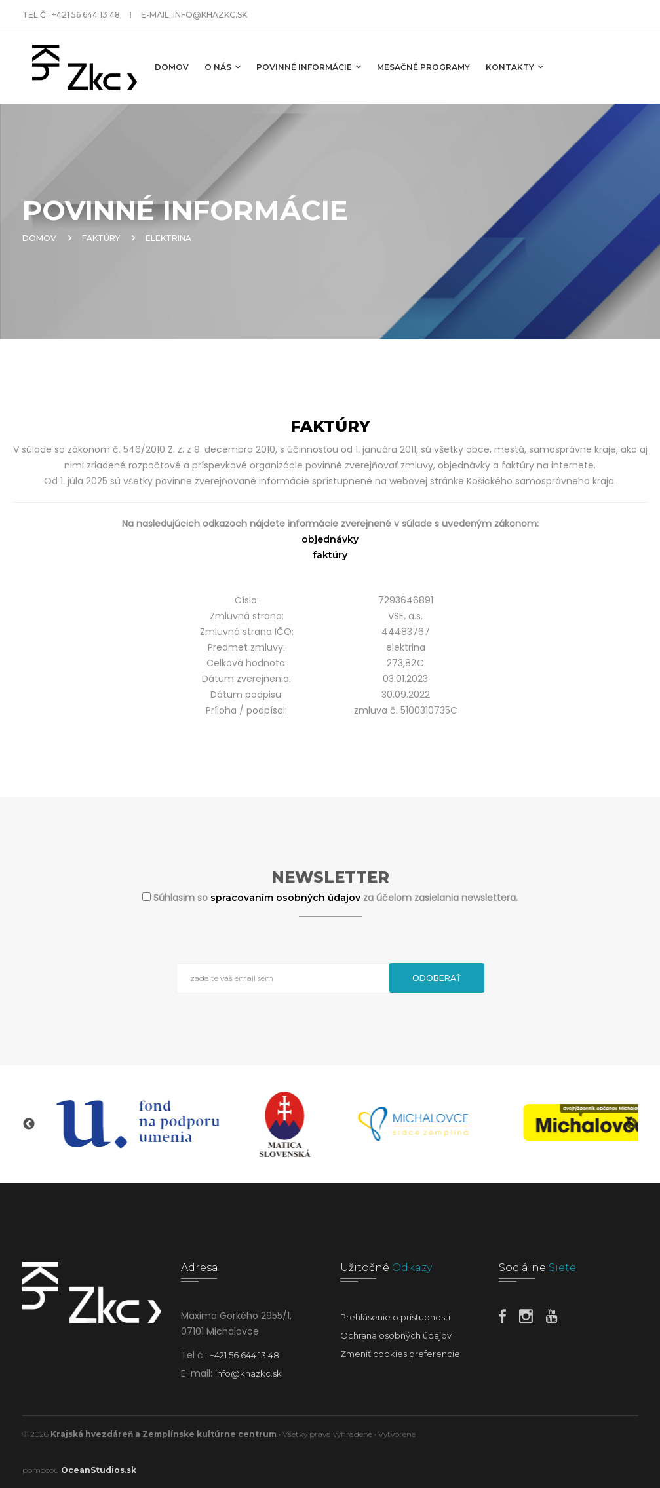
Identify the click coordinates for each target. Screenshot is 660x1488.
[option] (143, 1124)
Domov (172, 67)
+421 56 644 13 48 (86, 15)
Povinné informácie (308, 67)
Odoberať (436, 978)
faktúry (330, 555)
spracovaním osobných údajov (286, 898)
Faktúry (101, 238)
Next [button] (631, 1124)
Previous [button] (28, 1124)
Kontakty (514, 67)
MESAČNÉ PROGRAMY (423, 67)
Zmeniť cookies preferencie (400, 1353)
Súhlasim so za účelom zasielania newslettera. (335, 897)
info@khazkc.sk (210, 15)
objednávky (330, 539)
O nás (222, 67)
